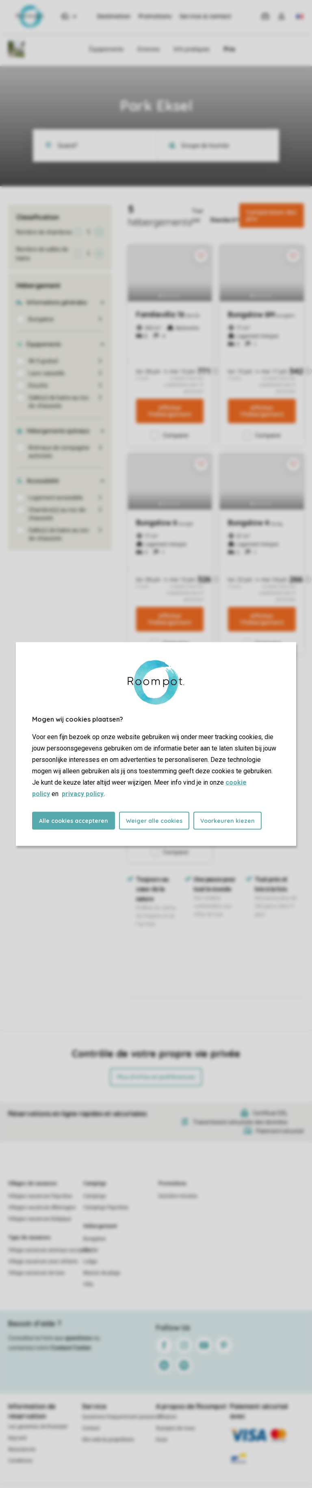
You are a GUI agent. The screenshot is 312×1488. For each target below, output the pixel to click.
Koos (161, 1439)
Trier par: (198, 215)
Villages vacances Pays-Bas (40, 1196)
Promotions (155, 16)
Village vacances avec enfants (43, 1261)
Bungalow (94, 1239)
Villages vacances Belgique (39, 1219)
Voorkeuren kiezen (227, 820)
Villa (88, 1284)
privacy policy (83, 794)
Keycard (17, 1438)
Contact (91, 1428)
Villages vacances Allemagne (42, 1207)
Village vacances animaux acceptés (49, 1250)
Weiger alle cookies (154, 820)
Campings (94, 1183)
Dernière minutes (177, 1196)
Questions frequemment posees (119, 1417)
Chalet (90, 1250)
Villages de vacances (32, 1183)
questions (78, 1338)
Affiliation (166, 1417)
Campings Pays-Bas (105, 1207)
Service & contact (205, 16)
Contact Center (70, 1347)
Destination (113, 16)
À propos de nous (175, 1428)
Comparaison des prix (271, 215)
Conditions (20, 1461)
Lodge (90, 1261)
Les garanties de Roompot (37, 1426)
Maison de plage (101, 1273)
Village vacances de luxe (36, 1273)
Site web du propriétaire (108, 1439)
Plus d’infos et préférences (156, 1077)
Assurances (22, 1449)
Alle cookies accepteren (73, 820)
